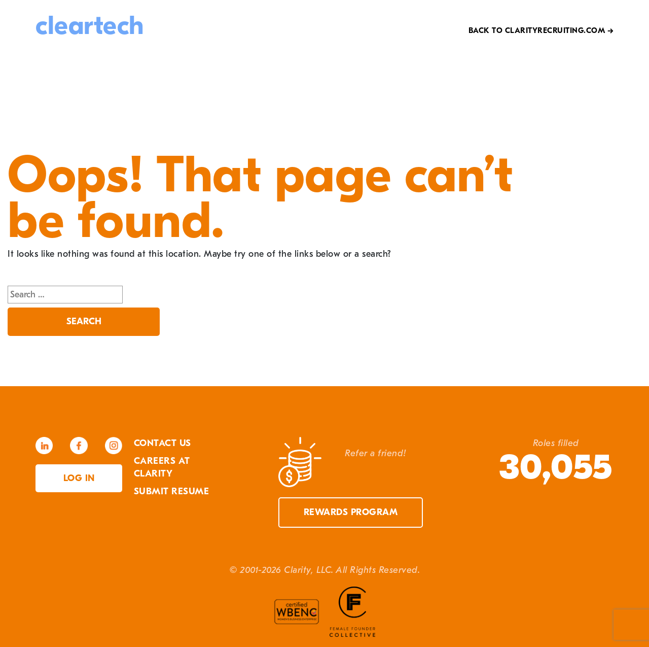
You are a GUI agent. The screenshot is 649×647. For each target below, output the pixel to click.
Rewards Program (351, 512)
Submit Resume (171, 491)
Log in (79, 478)
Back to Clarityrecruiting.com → (541, 30)
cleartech (89, 25)
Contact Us (162, 443)
